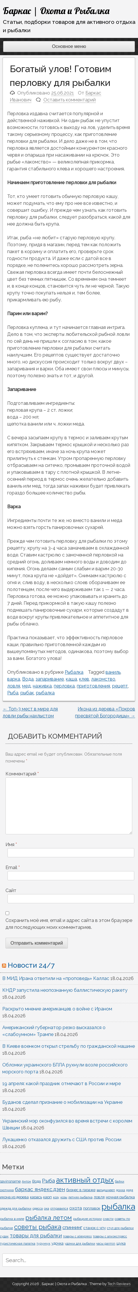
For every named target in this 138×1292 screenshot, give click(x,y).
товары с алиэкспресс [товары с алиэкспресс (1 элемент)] (110, 1236)
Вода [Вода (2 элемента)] (36, 1181)
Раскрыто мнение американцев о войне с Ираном (57, 1009)
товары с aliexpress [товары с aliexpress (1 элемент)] (77, 1236)
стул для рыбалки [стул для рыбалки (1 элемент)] (120, 1228)
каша (71, 679)
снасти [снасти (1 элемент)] (108, 1218)
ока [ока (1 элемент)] (46, 1208)
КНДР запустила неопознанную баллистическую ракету (65, 990)
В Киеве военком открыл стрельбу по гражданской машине (68, 1046)
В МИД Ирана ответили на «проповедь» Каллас (55, 978)
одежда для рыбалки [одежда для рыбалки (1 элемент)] (15, 1208)
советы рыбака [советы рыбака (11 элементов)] (37, 1227)
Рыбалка (74, 672)
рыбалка (45, 693)
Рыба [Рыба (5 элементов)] (48, 1181)
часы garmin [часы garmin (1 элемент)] (105, 1243)
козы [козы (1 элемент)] (63, 1197)
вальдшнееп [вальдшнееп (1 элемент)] (106, 1190)
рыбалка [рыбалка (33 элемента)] (118, 1206)
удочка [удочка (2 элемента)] (57, 1243)
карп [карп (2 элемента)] (47, 1197)
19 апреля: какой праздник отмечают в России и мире (61, 1083)
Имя (11, 844)
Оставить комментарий (69, 100)
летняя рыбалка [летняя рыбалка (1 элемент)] (80, 1197)
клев (84, 679)
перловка (64, 686)
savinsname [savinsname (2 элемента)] (10, 1181)
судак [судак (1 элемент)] (4, 1236)
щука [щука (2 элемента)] (121, 1243)
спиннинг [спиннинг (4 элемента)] (72, 1227)
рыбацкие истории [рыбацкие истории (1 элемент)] (87, 1218)
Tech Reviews (119, 1284)
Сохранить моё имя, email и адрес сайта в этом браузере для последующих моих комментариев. (68, 924)
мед (26, 686)
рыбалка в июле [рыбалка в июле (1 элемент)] (12, 1218)
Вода (28, 679)
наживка (42, 686)
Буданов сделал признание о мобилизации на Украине (62, 1102)
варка (13, 679)
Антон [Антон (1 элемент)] (26, 1181)
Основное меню (69, 46)
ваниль (113, 672)
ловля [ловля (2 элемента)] (99, 1197)
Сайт (10, 890)
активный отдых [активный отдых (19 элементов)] (85, 1180)
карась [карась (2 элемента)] (36, 1197)
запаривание (50, 679)
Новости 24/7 (31, 965)
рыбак (27, 693)
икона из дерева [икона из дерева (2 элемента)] (14, 1197)
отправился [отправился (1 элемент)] (59, 1208)
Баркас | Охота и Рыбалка (56, 10)
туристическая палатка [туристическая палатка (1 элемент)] (17, 1243)
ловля (13, 686)
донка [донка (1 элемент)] (120, 1190)
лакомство (103, 679)
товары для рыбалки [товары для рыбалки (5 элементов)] (36, 1236)
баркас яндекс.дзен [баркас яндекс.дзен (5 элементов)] (40, 1189)
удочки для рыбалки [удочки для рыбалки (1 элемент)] (80, 1243)
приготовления (93, 686)
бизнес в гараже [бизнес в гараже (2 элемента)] (80, 1189)
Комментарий (22, 774)
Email (12, 867)
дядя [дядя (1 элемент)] (129, 1190)
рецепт (120, 686)
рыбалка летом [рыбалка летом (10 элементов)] (48, 1217)
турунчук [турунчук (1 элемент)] (43, 1243)
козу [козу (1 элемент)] (56, 1197)
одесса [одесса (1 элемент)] (37, 1208)
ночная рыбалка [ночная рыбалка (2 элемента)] (120, 1197)
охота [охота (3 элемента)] (75, 1208)
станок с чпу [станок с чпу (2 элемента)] (94, 1227)
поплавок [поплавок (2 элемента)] (91, 1208)
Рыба (12, 693)
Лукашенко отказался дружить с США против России (61, 1139)
